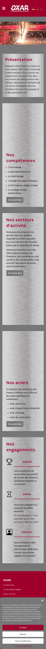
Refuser (23, 634)
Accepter (23, 627)
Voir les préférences (23, 641)
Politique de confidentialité (23, 646)
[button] (42, 600)
